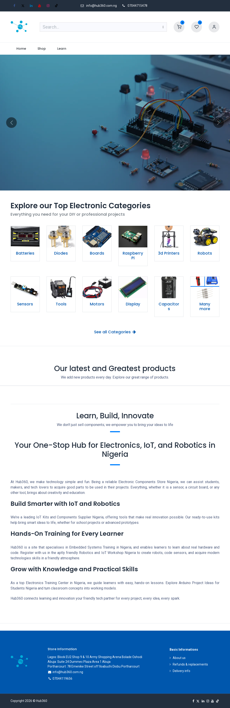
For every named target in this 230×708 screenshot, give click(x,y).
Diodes (61, 253)
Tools (61, 304)
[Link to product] (25, 236)
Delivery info (181, 671)
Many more (204, 306)
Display (133, 304)
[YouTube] (39, 5)
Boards (97, 253)
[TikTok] (56, 5)
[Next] (218, 122)
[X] (23, 5)
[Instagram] (48, 5)
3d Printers (168, 253)
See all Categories (115, 332)
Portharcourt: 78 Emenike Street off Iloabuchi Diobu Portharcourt (93, 666)
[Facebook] (14, 5)
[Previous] (11, 122)
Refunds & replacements (190, 664)
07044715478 (137, 5)
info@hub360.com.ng (68, 672)
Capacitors (169, 306)
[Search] (163, 26)
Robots (205, 253)
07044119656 (62, 678)
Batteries (25, 253)
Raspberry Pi (133, 256)
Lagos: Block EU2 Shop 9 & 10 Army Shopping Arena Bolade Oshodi (95, 657)
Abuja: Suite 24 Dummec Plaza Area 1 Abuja (79, 661)
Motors (97, 304)
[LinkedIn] (31, 5)
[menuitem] (21, 49)
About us (179, 658)
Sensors (25, 304)
